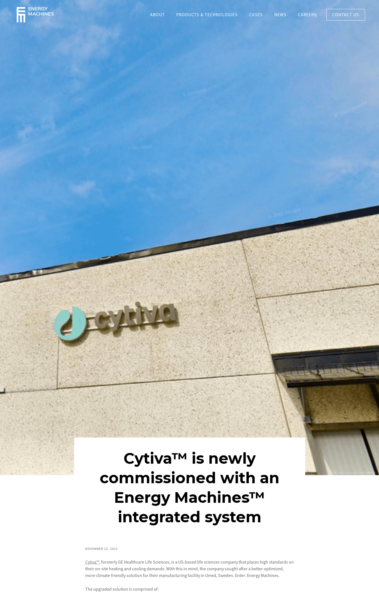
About (157, 15)
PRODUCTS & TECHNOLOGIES (207, 15)
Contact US (345, 15)
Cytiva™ (92, 562)
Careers (307, 15)
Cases (256, 15)
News (280, 15)
